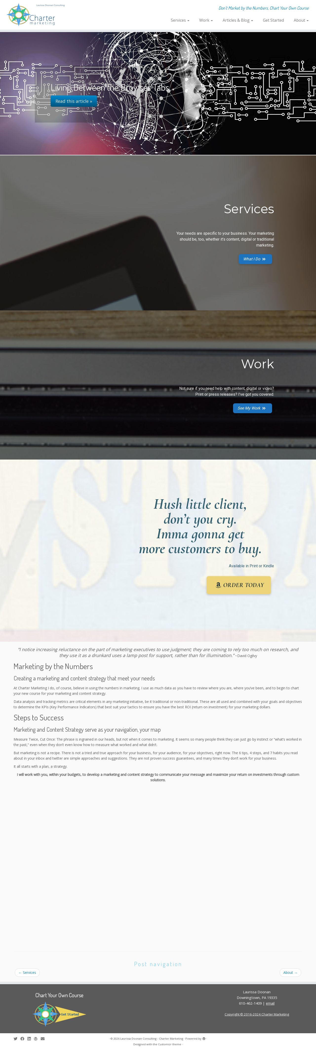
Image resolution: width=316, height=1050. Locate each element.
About (301, 20)
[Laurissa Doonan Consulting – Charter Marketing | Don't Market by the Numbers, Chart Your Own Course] (36, 14)
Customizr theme (169, 1044)
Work (206, 20)
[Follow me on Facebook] (23, 1038)
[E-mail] (44, 1038)
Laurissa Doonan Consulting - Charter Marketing (151, 1038)
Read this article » (74, 101)
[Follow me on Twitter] (17, 1038)
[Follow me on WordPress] (37, 1038)
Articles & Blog (238, 20)
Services (180, 20)
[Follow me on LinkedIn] (30, 1038)
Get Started (273, 20)
